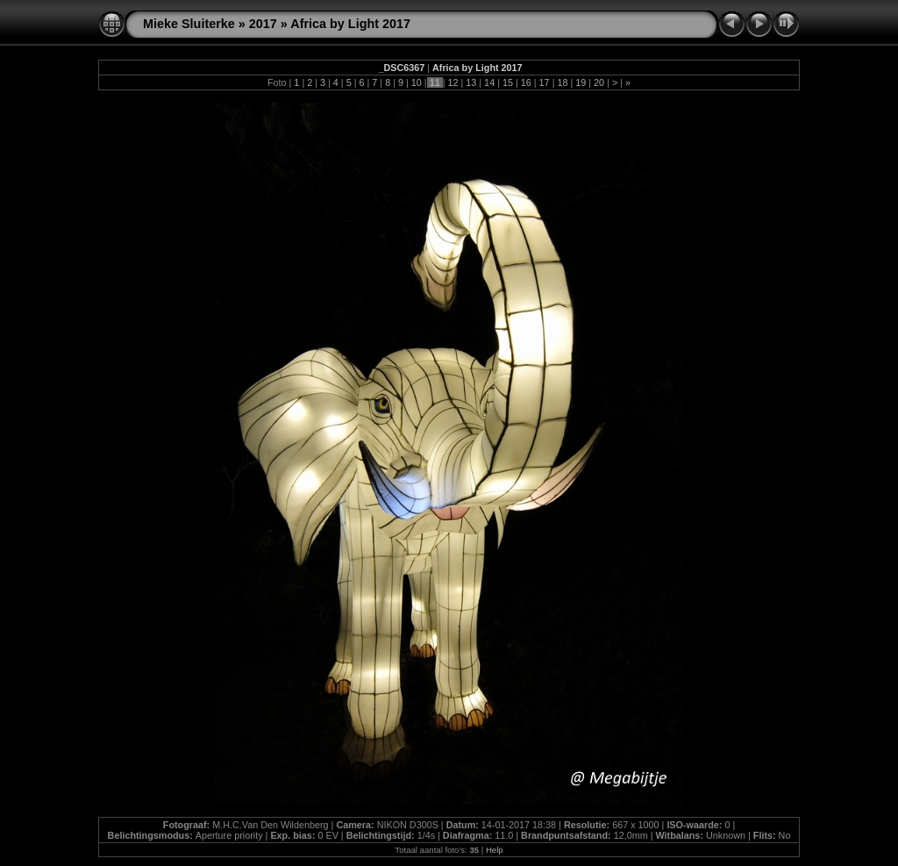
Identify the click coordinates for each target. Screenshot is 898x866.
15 (508, 82)
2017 (263, 24)
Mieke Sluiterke (189, 24)
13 (471, 82)
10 (416, 82)
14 (489, 82)
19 (580, 82)
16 (526, 82)
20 (599, 82)
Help (494, 850)
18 (562, 82)
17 (544, 82)
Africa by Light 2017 (350, 24)
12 (452, 82)
